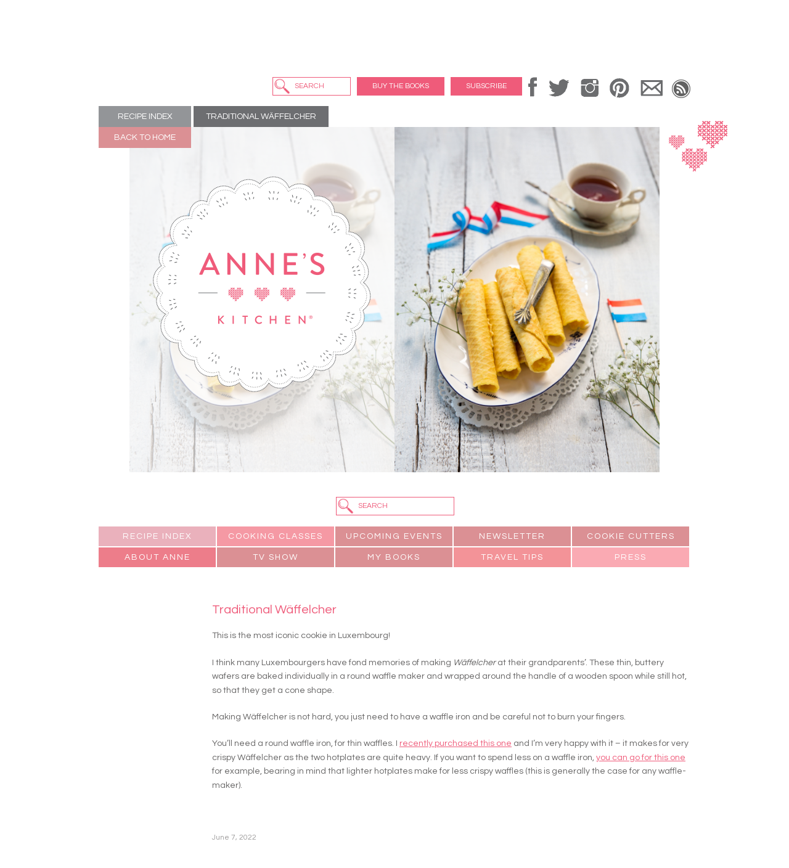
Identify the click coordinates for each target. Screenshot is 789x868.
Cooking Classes (275, 536)
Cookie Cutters (631, 536)
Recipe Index (145, 116)
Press (631, 557)
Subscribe (486, 86)
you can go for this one (640, 757)
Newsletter (512, 536)
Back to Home (145, 137)
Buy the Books (400, 86)
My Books (393, 557)
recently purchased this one (455, 743)
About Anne (157, 557)
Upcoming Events (394, 536)
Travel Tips (512, 557)
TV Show (275, 557)
